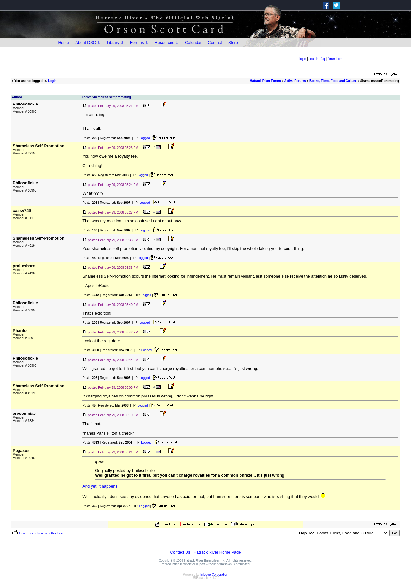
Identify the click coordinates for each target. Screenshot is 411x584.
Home (63, 42)
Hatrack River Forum (265, 81)
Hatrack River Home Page (217, 552)
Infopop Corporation (214, 574)
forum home (336, 59)
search (313, 59)
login (302, 59)
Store (233, 42)
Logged (145, 138)
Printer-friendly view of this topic (37, 533)
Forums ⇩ (139, 42)
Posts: (89, 138)
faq (323, 59)
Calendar (193, 42)
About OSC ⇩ (87, 42)
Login (52, 81)
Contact (215, 42)
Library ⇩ (115, 42)
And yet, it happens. (100, 486)
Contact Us (180, 552)
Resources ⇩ (167, 42)
